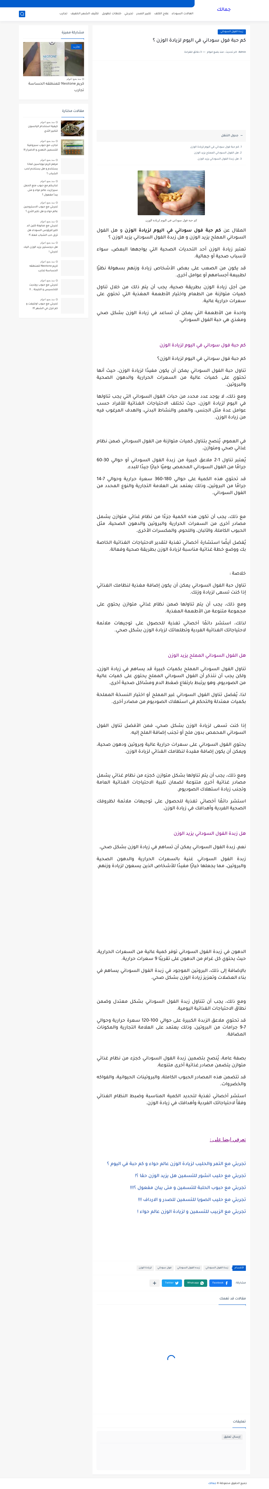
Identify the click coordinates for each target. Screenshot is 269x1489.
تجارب (63, 13)
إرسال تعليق (232, 1437)
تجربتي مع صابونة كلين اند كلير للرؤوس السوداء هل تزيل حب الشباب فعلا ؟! (42, 230)
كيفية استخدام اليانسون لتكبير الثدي (43, 129)
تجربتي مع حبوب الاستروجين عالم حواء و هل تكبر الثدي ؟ (41, 209)
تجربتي (128, 13)
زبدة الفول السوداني (231, 31)
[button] (220, 1283)
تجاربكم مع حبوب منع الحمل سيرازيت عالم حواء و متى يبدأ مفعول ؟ (41, 190)
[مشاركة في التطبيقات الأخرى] (154, 1283)
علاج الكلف (161, 13)
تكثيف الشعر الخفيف (85, 13)
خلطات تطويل (111, 13)
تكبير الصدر (143, 13)
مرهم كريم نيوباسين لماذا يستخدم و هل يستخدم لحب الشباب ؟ (41, 169)
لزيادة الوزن (145, 1268)
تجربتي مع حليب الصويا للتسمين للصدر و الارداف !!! (192, 1200)
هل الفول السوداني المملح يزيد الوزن (216, 153)
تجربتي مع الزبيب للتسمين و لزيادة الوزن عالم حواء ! (191, 1212)
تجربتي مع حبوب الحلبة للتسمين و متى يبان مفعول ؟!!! (188, 1188)
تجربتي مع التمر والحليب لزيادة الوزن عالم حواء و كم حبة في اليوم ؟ (176, 1164)
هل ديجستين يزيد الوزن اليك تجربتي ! (41, 249)
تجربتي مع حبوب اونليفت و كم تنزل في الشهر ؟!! (42, 306)
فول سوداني (164, 1268)
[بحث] (22, 14)
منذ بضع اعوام (74, 78)
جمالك (224, 10)
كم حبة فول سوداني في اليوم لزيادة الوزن (214, 147)
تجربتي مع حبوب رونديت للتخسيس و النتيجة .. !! (43, 287)
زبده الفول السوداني (188, 1268)
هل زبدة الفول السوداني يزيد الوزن (218, 159)
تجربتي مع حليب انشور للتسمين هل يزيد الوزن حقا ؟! (190, 1176)
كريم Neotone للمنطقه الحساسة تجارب (56, 87)
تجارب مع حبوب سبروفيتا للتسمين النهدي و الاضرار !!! (41, 148)
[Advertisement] (171, 97)
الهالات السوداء (182, 13)
